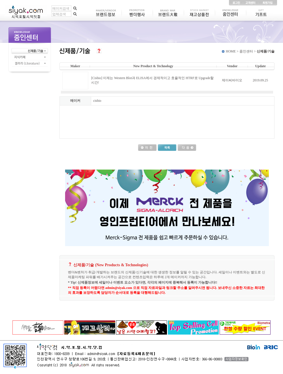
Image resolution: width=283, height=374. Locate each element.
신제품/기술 (266, 51)
